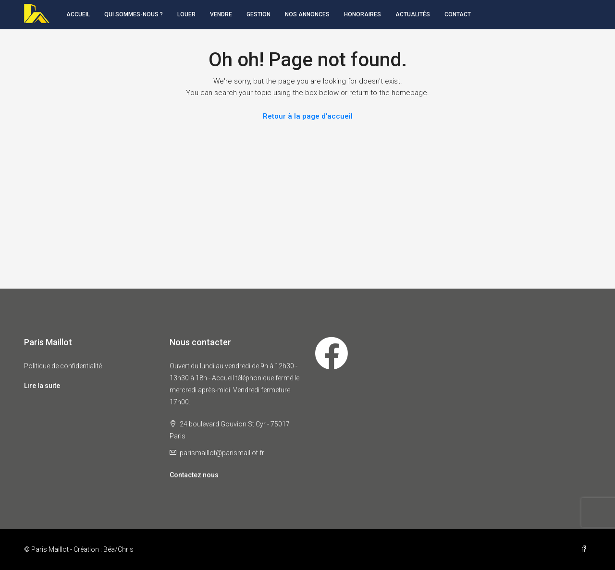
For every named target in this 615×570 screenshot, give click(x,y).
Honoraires (362, 14)
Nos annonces (307, 14)
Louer (186, 14)
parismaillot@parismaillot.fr (222, 453)
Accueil (78, 14)
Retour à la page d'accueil (308, 116)
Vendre (221, 14)
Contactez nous (194, 475)
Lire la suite (42, 385)
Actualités (412, 14)
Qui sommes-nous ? (133, 14)
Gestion (258, 14)
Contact (457, 14)
